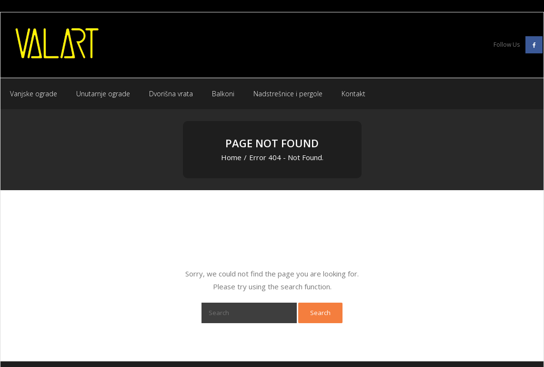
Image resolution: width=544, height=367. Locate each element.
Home (231, 157)
